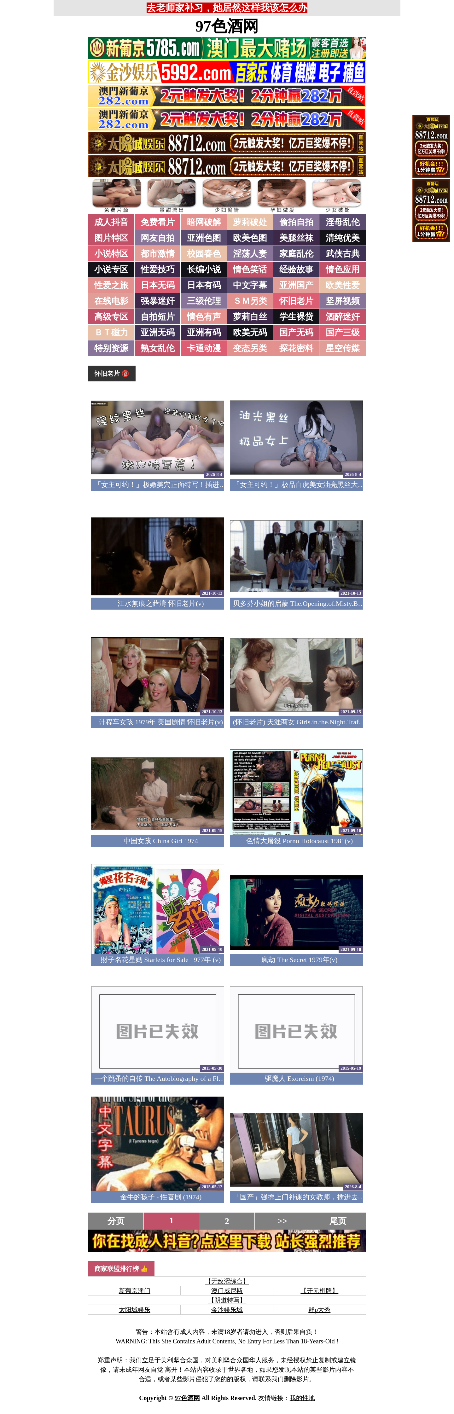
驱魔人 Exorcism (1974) (299, 1078)
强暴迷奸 (158, 301)
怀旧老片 (296, 301)
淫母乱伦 (343, 222)
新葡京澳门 (134, 1290)
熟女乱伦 (158, 348)
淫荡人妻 (250, 253)
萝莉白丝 (250, 317)
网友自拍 (158, 238)
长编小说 (204, 269)
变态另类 (250, 348)
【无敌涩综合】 (227, 1281)
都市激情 (158, 253)
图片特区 (111, 238)
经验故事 (296, 269)
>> (283, 1221)
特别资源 (111, 348)
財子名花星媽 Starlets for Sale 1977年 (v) (161, 960)
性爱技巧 (158, 269)
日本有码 (204, 285)
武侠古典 (343, 253)
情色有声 (204, 317)
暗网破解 (204, 222)
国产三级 (343, 332)
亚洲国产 (296, 285)
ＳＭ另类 (250, 301)
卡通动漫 (204, 348)
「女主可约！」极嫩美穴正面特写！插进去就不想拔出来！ (184, 485)
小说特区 (111, 253)
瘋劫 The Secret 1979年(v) (299, 960)
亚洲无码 (158, 332)
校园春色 (204, 253)
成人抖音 (111, 222)
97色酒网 (227, 26)
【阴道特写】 (227, 1300)
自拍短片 (158, 317)
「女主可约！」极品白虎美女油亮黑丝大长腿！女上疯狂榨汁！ (330, 485)
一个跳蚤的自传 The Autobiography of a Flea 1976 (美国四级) (184, 1078)
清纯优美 (343, 238)
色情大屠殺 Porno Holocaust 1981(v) (299, 841)
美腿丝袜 (296, 238)
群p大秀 (319, 1309)
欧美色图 (250, 238)
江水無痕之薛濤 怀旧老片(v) (161, 603)
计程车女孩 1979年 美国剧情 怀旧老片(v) (161, 722)
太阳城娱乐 (134, 1309)
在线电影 (111, 301)
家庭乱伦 (296, 253)
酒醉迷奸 (343, 317)
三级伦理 (204, 301)
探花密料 (296, 348)
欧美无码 (250, 332)
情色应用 (343, 269)
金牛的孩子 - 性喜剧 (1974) (160, 1197)
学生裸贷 (296, 317)
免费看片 (158, 222)
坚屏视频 (343, 301)
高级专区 (111, 317)
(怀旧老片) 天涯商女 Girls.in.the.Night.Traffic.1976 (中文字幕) (324, 722)
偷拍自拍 (296, 222)
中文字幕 (250, 285)
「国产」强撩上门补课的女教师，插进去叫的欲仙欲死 (316, 1197)
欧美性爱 (343, 285)
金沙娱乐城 (227, 1309)
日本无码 (158, 285)
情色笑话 (250, 269)
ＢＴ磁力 (111, 332)
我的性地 (302, 1397)
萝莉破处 (250, 222)
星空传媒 (343, 348)
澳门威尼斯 (227, 1290)
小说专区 (111, 269)
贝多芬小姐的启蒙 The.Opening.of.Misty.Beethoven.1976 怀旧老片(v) (334, 603)
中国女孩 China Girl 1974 (161, 841)
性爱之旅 (111, 285)
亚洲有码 (204, 332)
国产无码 (296, 332)
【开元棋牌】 (319, 1290)
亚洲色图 (204, 238)
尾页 (337, 1221)
